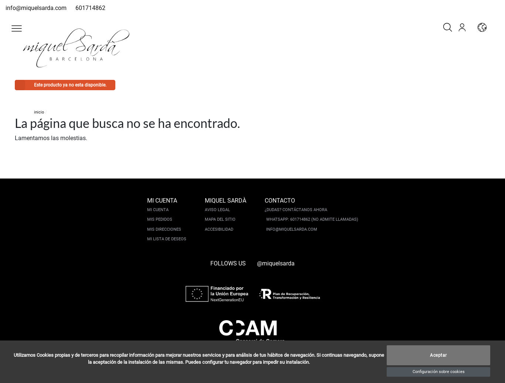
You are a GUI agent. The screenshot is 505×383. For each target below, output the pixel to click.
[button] (16, 28)
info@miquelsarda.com (36, 7)
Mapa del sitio (220, 219)
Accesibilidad (219, 229)
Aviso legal (217, 209)
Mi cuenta (158, 209)
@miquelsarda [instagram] (276, 263)
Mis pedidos (159, 219)
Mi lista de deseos (166, 239)
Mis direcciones (164, 229)
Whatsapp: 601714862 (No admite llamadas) (312, 219)
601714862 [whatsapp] (90, 7)
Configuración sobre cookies (439, 371)
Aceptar (438, 355)
